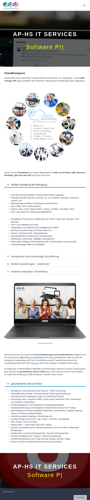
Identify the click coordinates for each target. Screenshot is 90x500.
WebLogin (35, 363)
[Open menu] (84, 5)
